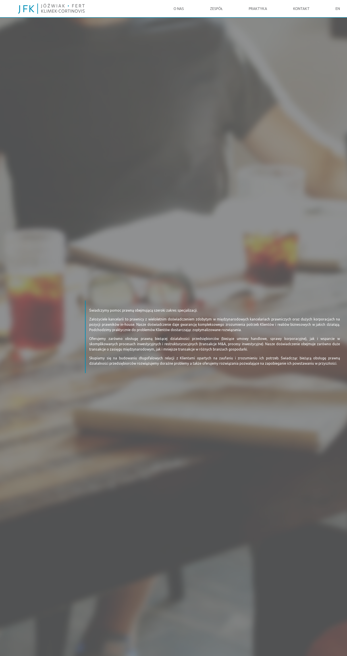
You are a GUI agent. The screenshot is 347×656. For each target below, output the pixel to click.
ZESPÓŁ (216, 9)
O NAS (179, 9)
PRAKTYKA (258, 9)
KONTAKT (301, 9)
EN (337, 9)
